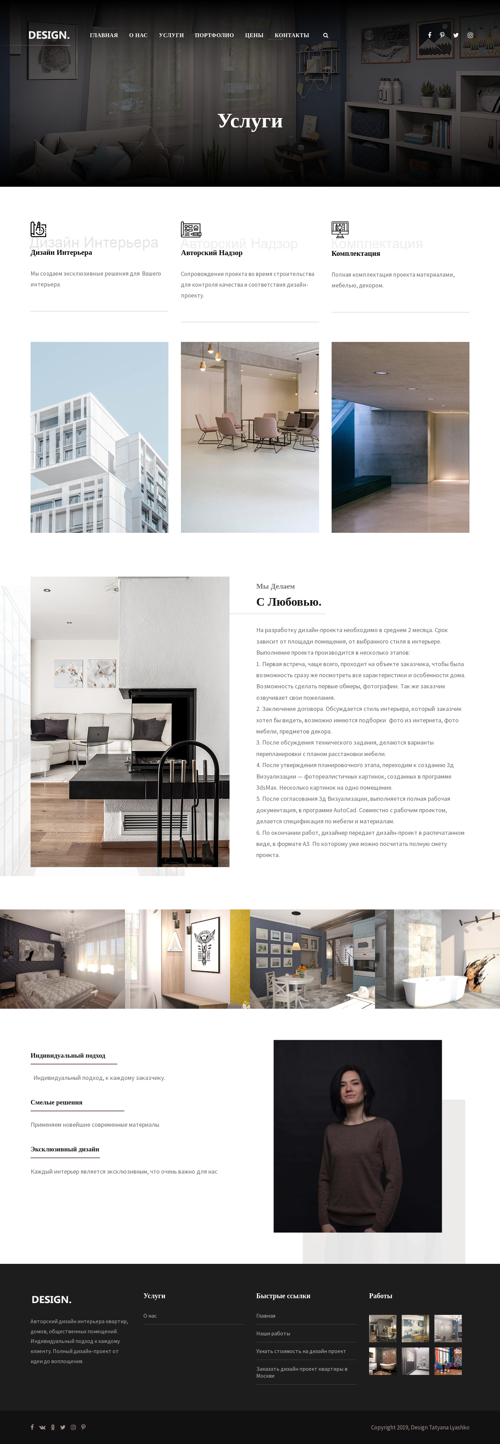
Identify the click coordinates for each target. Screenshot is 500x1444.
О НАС (138, 35)
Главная (265, 1315)
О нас (150, 1315)
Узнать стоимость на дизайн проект (301, 1351)
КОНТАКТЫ (292, 35)
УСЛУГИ (171, 35)
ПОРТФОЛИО (214, 35)
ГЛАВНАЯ (104, 35)
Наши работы (273, 1333)
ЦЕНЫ (254, 35)
